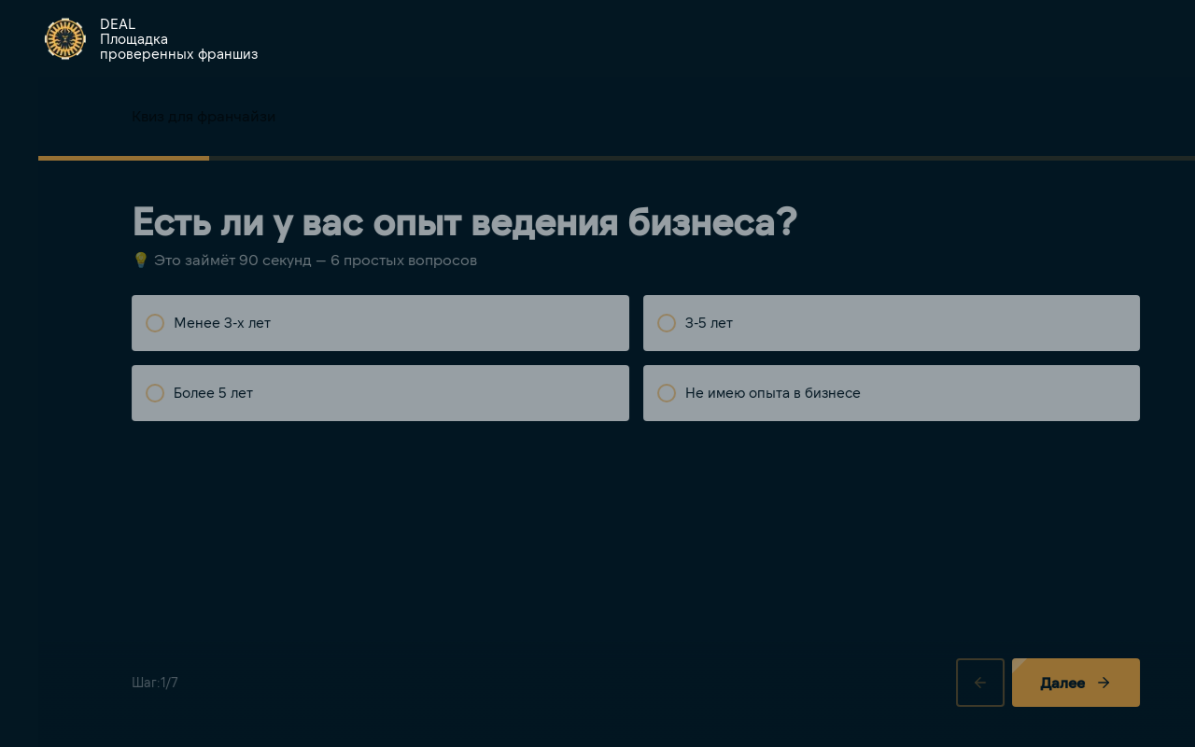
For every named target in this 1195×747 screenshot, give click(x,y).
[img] (65, 38)
